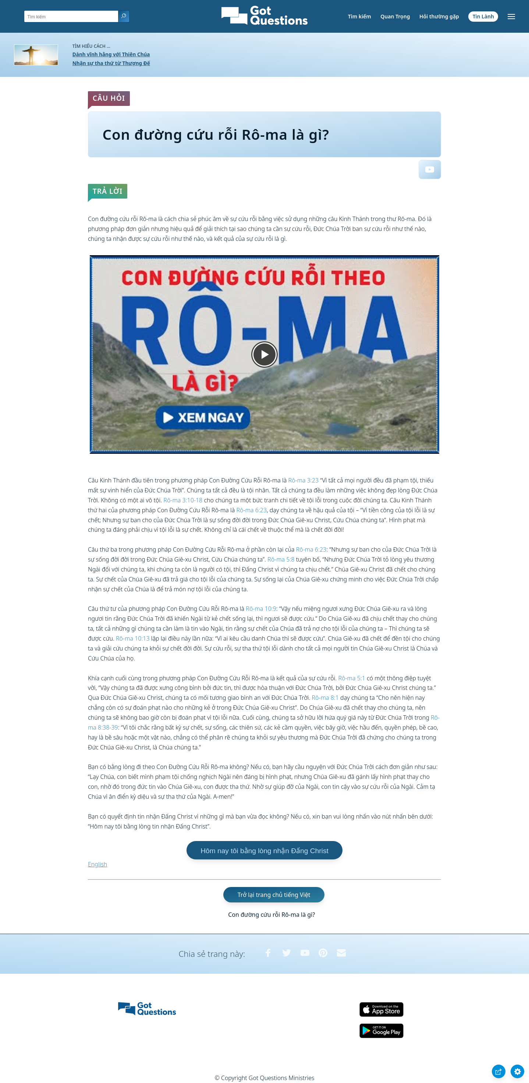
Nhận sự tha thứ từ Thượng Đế (111, 63)
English (97, 864)
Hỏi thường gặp (439, 16)
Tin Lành (483, 16)
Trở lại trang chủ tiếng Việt (274, 895)
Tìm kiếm (359, 16)
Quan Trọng (395, 16)
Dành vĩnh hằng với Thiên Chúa (111, 54)
